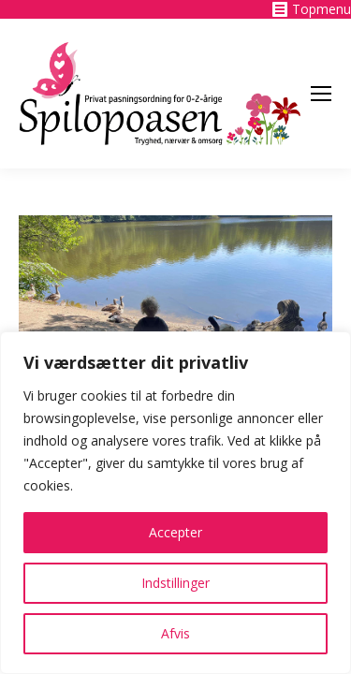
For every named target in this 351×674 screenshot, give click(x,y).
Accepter (175, 532)
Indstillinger (175, 583)
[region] (175, 502)
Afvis (175, 633)
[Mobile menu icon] (321, 93)
